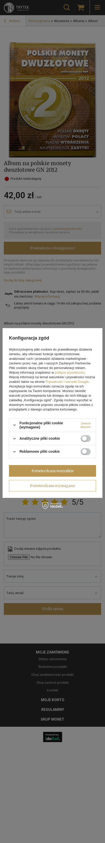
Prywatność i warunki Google (67, 382)
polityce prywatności (70, 372)
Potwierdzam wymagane (52, 485)
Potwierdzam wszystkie (53, 471)
